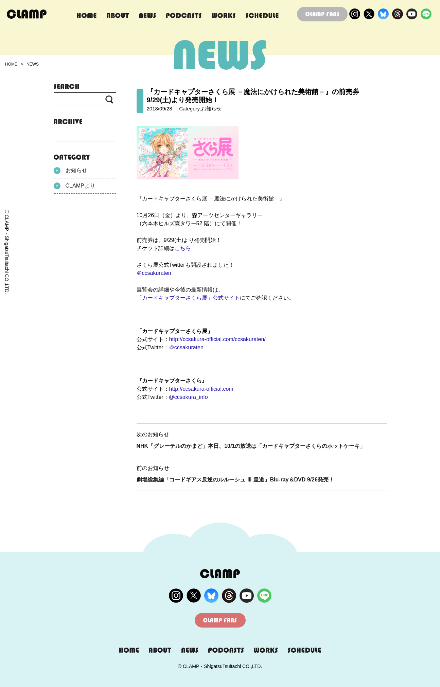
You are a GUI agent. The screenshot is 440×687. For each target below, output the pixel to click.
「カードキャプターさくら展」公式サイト (188, 298)
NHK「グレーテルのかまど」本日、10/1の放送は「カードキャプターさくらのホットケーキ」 (251, 446)
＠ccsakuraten (154, 273)
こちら (183, 248)
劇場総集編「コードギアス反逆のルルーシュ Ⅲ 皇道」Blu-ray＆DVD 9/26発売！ (235, 479)
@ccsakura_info (188, 397)
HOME (11, 64)
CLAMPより (74, 185)
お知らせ (70, 170)
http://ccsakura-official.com (201, 389)
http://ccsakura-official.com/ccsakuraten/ (217, 339)
